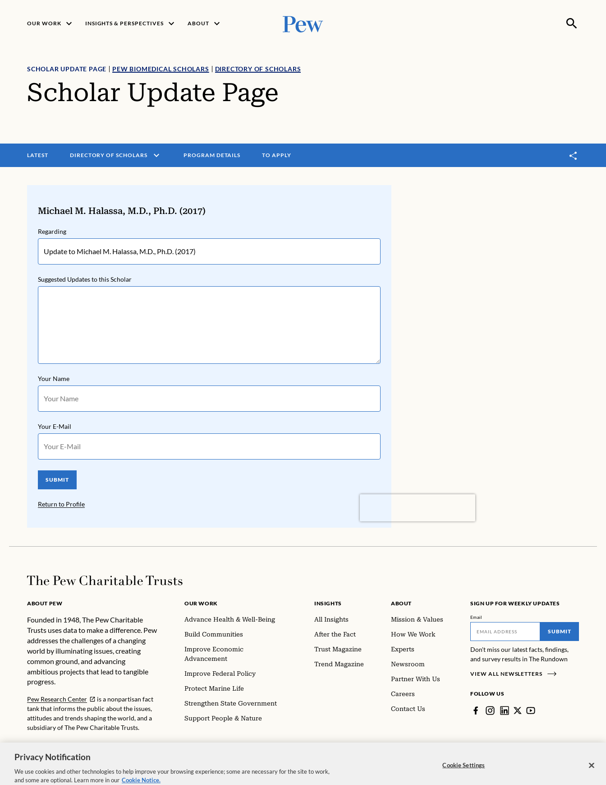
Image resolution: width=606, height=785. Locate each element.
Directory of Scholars (258, 69)
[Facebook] (475, 710)
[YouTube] (530, 710)
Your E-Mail (54, 426)
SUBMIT (57, 479)
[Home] (105, 580)
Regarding (52, 231)
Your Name (53, 378)
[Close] (591, 773)
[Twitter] (518, 710)
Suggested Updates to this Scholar (85, 279)
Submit (559, 631)
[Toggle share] (573, 155)
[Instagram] (490, 710)
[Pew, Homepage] (303, 23)
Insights (328, 603)
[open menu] (156, 155)
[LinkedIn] (504, 710)
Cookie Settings (463, 772)
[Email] (505, 631)
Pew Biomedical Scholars (160, 69)
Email (476, 617)
